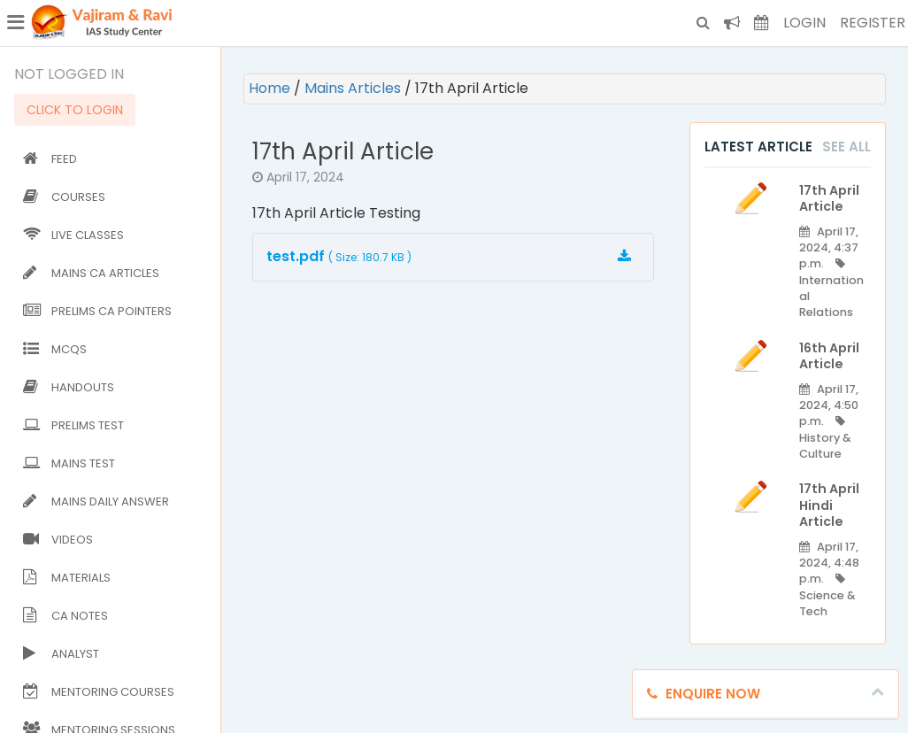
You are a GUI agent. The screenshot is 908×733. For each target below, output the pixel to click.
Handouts (68, 387)
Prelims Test (73, 425)
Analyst (61, 653)
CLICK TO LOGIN (75, 110)
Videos (58, 539)
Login (804, 22)
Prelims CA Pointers (97, 311)
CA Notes (65, 615)
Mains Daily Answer (96, 501)
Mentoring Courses (98, 691)
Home (271, 88)
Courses (64, 197)
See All (846, 146)
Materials (67, 577)
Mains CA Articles (91, 273)
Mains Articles (354, 88)
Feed (50, 158)
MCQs (55, 349)
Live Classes (73, 235)
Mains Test (69, 463)
